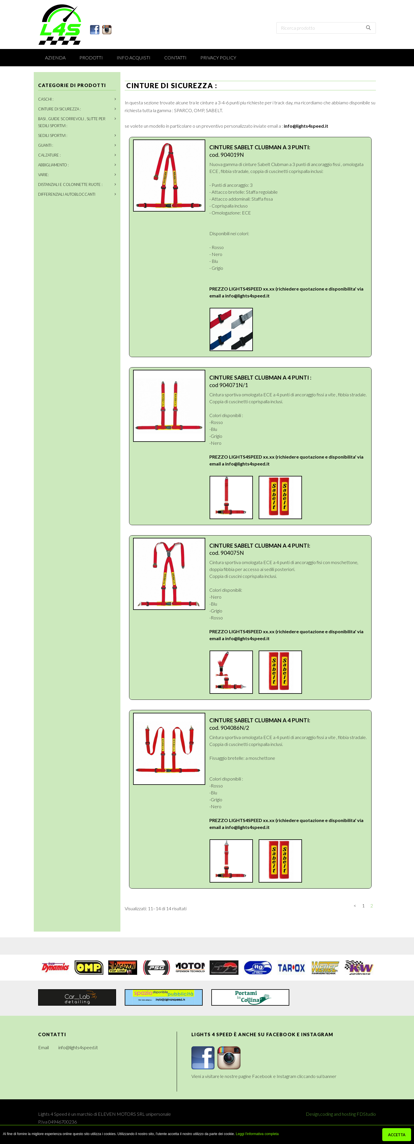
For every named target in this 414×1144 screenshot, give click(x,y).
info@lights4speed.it (306, 126)
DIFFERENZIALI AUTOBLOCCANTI (66, 194)
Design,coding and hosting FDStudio (341, 1114)
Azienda (55, 57)
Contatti (175, 57)
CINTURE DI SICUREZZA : (59, 109)
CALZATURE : (49, 155)
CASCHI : (45, 99)
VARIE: (43, 174)
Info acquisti (133, 57)
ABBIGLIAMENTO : (53, 165)
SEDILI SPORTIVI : (52, 135)
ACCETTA (396, 1134)
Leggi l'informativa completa (257, 1134)
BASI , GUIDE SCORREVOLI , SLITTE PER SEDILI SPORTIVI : (71, 122)
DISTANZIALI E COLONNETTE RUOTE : (70, 184)
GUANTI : (45, 145)
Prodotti (91, 57)
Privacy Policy (218, 57)
